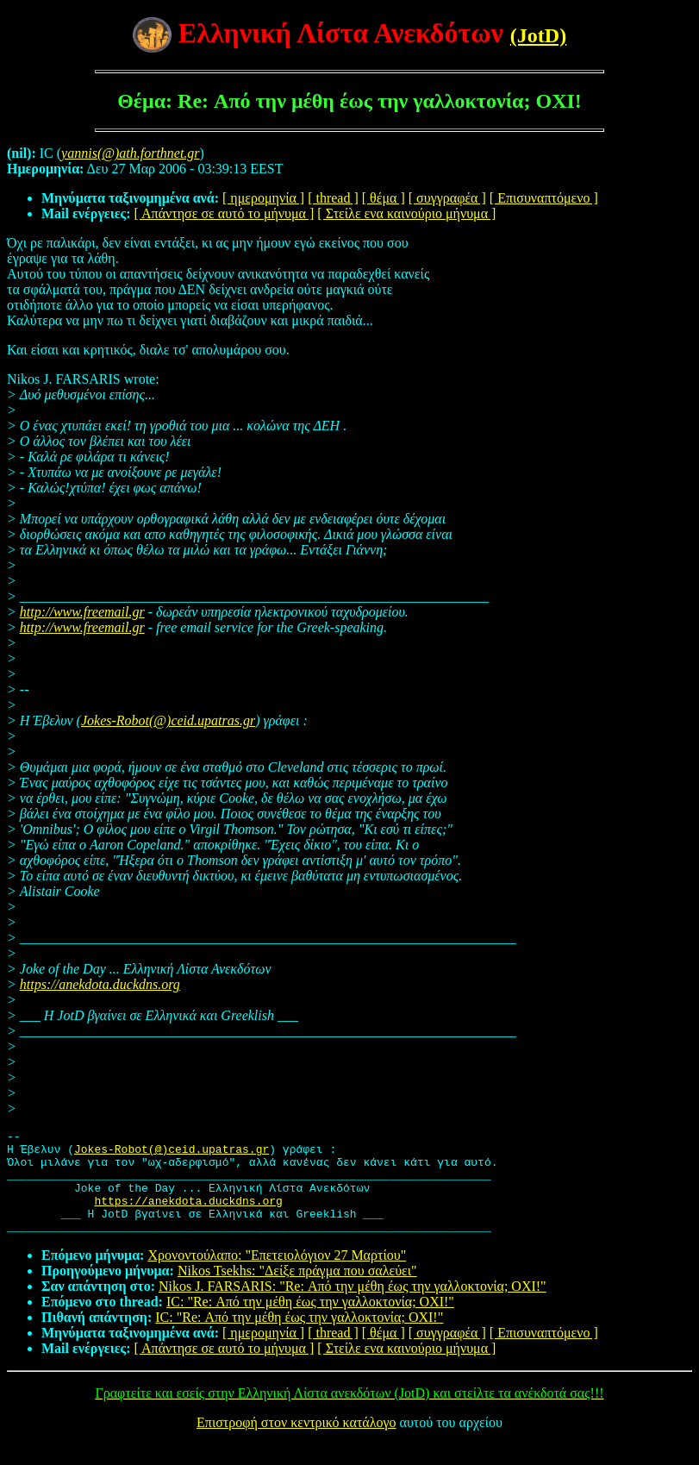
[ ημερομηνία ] (263, 198)
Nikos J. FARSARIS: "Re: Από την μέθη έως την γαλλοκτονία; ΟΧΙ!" (352, 1306)
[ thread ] (333, 198)
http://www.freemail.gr (82, 611)
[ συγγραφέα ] (447, 198)
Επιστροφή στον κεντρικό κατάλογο (296, 1443)
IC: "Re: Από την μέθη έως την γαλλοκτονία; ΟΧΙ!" (310, 1322)
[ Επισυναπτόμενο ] (544, 198)
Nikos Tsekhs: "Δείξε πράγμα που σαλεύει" (297, 1291)
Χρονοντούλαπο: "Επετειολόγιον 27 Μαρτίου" (276, 1275)
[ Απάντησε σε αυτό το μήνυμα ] (224, 213)
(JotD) (538, 35)
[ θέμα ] (383, 198)
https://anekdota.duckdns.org (100, 984)
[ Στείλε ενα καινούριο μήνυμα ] (406, 213)
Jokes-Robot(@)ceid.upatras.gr (168, 720)
